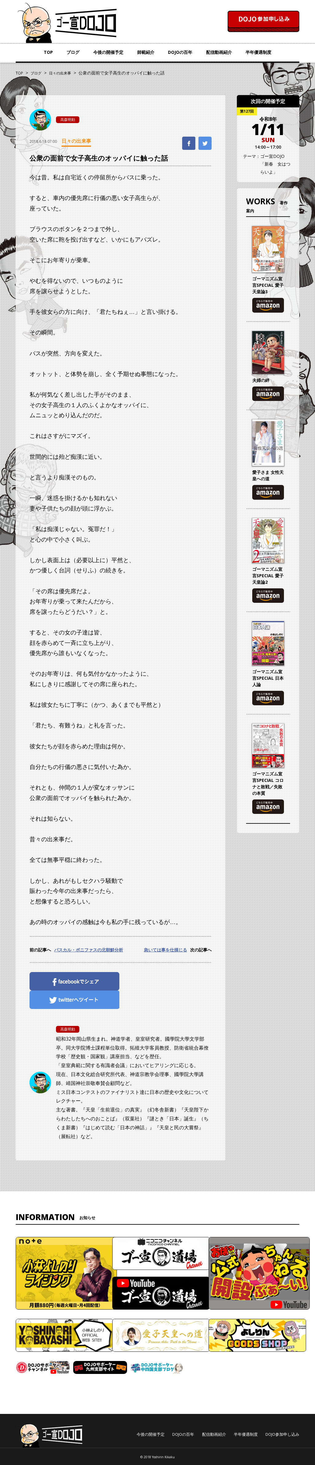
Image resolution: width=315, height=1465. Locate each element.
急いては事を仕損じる (165, 950)
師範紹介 (145, 52)
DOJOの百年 (180, 52)
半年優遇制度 (258, 52)
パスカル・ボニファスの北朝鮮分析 (88, 950)
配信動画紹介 (219, 52)
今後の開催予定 (108, 52)
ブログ (72, 52)
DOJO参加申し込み (282, 1434)
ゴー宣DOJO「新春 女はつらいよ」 (275, 163)
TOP (48, 52)
